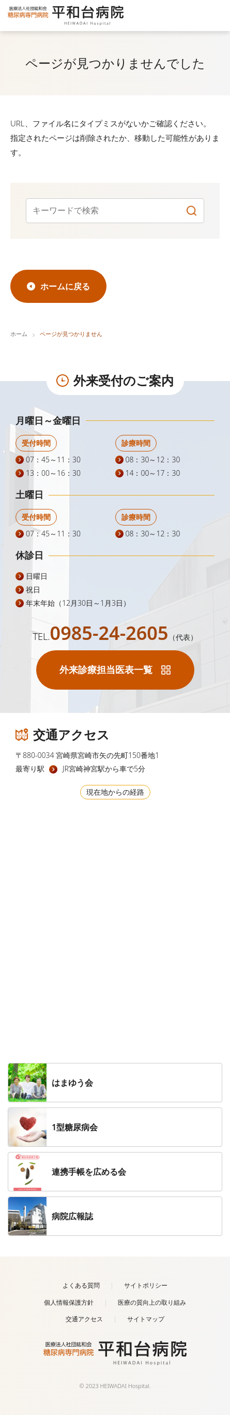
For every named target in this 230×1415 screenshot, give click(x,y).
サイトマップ (145, 1319)
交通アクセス (84, 1319)
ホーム (18, 334)
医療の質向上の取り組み (152, 1302)
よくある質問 (81, 1285)
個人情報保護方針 (69, 1302)
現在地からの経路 (115, 792)
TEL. (115, 636)
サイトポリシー (145, 1285)
